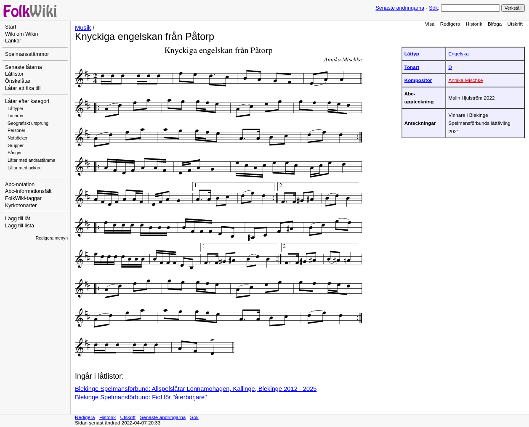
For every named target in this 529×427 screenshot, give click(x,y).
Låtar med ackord (25, 168)
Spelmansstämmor (27, 54)
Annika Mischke (465, 80)
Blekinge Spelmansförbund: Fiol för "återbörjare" (141, 397)
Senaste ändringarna (399, 8)
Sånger (15, 152)
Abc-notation (20, 184)
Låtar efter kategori (27, 101)
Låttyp (411, 53)
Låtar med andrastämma (31, 160)
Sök (433, 8)
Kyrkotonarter (21, 205)
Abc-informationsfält (28, 191)
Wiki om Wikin (21, 34)
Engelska (458, 53)
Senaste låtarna (23, 67)
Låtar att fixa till (22, 88)
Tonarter (16, 115)
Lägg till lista (19, 226)
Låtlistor (14, 74)
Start (10, 27)
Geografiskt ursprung (28, 123)
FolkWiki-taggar (23, 198)
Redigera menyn (52, 238)
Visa (430, 23)
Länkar (13, 41)
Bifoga (495, 23)
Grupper (16, 145)
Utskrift (515, 23)
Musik (83, 27)
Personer (16, 130)
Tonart (412, 67)
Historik (474, 23)
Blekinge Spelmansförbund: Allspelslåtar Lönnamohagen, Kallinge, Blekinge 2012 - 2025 (195, 388)
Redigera (450, 23)
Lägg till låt (17, 218)
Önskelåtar (18, 81)
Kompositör (418, 80)
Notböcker (17, 138)
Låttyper (16, 108)
